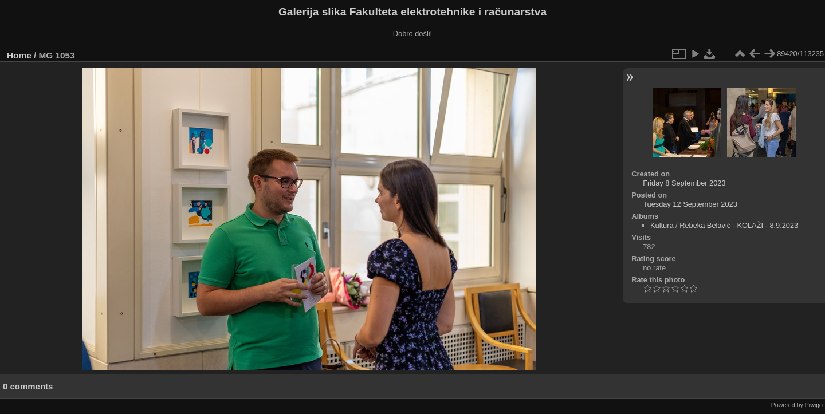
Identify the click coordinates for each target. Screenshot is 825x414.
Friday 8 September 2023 (684, 183)
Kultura (662, 225)
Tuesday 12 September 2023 (690, 204)
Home (19, 55)
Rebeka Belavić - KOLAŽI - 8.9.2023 (738, 225)
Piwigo (814, 404)
